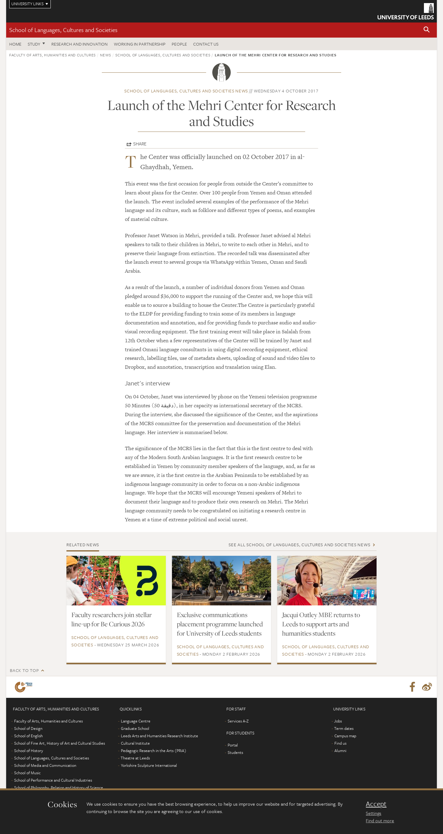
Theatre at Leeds (135, 758)
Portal (233, 745)
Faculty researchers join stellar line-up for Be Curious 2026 (111, 619)
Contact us (205, 44)
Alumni (340, 750)
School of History (28, 750)
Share (139, 143)
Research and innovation (79, 44)
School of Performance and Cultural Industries (53, 780)
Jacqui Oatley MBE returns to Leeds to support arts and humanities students (321, 624)
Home (15, 44)
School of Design (28, 728)
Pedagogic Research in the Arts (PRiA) (153, 750)
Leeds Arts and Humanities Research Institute (159, 736)
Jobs (338, 721)
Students (235, 752)
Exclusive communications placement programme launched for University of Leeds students (220, 624)
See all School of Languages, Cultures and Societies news (299, 544)
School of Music (27, 773)
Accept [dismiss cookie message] (376, 804)
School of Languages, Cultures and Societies (63, 30)
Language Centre (135, 721)
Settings (373, 813)
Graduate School (135, 728)
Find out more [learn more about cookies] (380, 820)
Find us (340, 743)
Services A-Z (238, 721)
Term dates (343, 728)
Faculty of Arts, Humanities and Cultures (52, 55)
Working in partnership (140, 44)
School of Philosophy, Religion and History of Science (58, 787)
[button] (427, 30)
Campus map (345, 736)
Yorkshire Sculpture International (149, 765)
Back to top (24, 670)
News (105, 55)
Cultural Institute (135, 743)
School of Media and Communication (45, 765)
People (179, 44)
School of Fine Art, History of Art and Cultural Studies (59, 743)
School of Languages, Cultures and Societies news (186, 90)
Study (34, 44)
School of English (28, 736)
